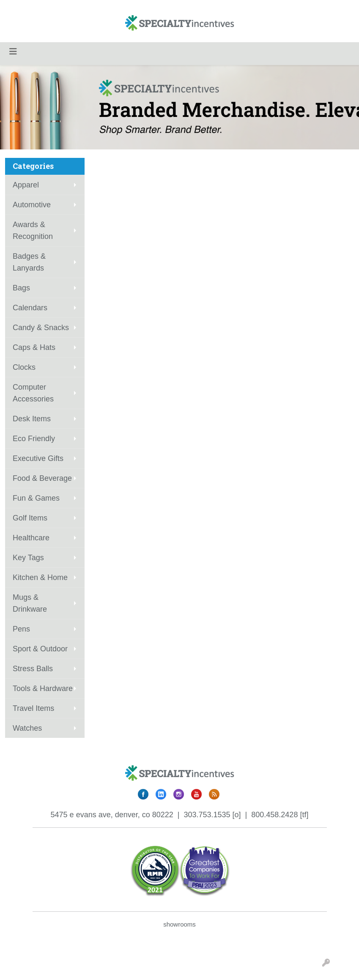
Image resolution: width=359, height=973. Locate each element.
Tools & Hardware (43, 688)
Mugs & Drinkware (30, 603)
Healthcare (31, 538)
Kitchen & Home (40, 577)
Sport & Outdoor (40, 649)
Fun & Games (36, 498)
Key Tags (28, 557)
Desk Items (32, 419)
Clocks (24, 367)
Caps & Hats (34, 347)
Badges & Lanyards (29, 262)
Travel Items (33, 708)
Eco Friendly (34, 438)
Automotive (32, 205)
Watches (27, 728)
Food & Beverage (42, 478)
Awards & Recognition (33, 230)
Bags (21, 288)
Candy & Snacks (41, 327)
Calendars (30, 308)
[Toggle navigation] (13, 51)
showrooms (179, 924)
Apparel (26, 185)
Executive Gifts (38, 458)
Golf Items (30, 518)
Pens (21, 629)
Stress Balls (33, 668)
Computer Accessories (33, 393)
